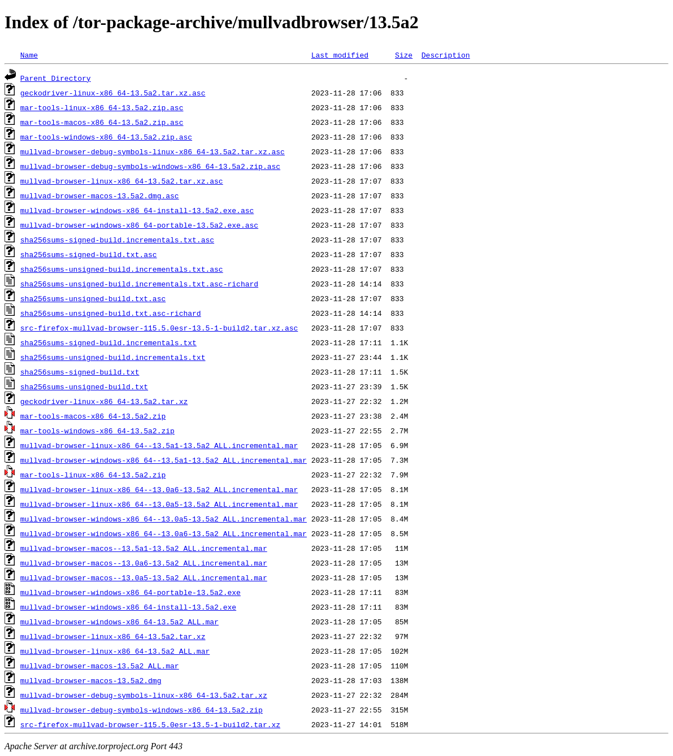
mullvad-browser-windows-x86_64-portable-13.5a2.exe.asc (139, 225)
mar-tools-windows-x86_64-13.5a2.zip (97, 430)
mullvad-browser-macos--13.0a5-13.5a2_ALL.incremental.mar (143, 577)
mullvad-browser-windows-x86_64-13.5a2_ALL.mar (119, 621)
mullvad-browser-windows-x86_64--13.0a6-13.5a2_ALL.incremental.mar (163, 533)
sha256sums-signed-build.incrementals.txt (108, 342)
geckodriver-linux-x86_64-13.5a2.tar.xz (104, 401)
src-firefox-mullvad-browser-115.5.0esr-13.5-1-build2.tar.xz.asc (159, 328)
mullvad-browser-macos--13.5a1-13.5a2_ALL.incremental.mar (143, 548)
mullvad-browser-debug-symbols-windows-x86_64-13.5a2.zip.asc (150, 166)
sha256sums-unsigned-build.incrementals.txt (113, 357)
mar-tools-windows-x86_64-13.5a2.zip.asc (106, 137)
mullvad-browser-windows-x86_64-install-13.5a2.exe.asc (137, 210)
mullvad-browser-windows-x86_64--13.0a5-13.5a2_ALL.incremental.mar (163, 519)
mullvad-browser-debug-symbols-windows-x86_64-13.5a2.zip (141, 710)
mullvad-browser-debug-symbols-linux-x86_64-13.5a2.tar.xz (143, 695)
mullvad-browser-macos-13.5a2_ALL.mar (99, 666)
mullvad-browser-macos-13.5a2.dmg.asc (99, 195)
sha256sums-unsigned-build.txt (84, 386)
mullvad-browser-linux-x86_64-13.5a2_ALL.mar (115, 651)
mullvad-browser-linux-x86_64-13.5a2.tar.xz (113, 636)
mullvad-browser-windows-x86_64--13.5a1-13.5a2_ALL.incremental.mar (163, 460)
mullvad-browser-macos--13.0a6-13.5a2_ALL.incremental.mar (143, 563)
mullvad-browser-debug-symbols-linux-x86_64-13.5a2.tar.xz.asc (152, 151)
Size (404, 55)
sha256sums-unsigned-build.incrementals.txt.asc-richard (139, 284)
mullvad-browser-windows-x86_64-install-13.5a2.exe (128, 607)
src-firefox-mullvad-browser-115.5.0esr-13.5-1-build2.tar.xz (150, 724)
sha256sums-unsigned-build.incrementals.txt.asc (121, 269)
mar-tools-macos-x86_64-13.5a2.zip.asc (102, 122)
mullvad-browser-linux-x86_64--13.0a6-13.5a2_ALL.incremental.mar (159, 489)
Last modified (339, 55)
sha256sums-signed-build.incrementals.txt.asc (117, 239)
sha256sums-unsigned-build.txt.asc (93, 298)
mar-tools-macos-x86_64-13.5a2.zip (93, 416)
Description (446, 55)
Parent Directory (55, 78)
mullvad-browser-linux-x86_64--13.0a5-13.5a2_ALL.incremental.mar (159, 504)
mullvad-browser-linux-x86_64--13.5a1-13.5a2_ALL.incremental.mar (159, 445)
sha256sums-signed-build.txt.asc (88, 254)
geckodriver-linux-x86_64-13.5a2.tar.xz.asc (113, 93)
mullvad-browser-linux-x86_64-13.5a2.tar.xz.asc (121, 181)
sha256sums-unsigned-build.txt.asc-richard (110, 313)
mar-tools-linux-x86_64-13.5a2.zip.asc (102, 107)
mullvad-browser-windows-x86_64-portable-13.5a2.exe (130, 592)
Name (29, 55)
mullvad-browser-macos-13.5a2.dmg (91, 680)
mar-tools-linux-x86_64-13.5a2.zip (93, 475)
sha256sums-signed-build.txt (80, 372)
